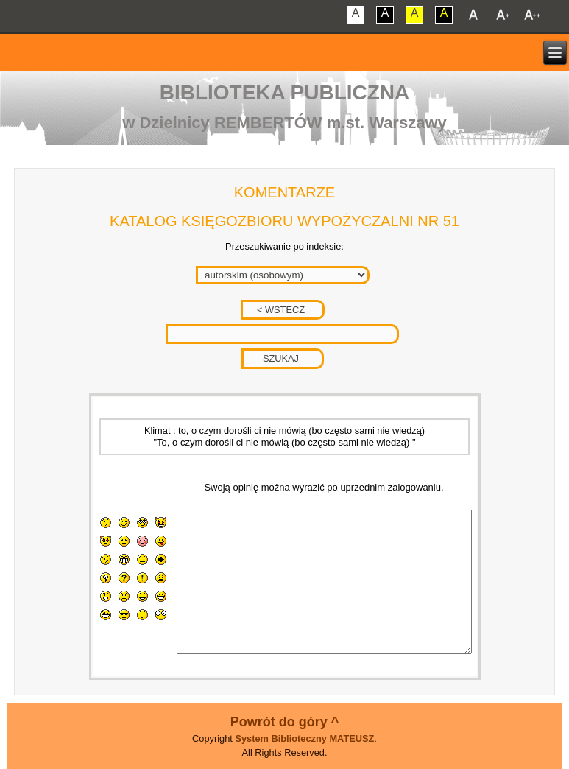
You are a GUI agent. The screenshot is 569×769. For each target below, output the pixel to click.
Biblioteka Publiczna (285, 92)
